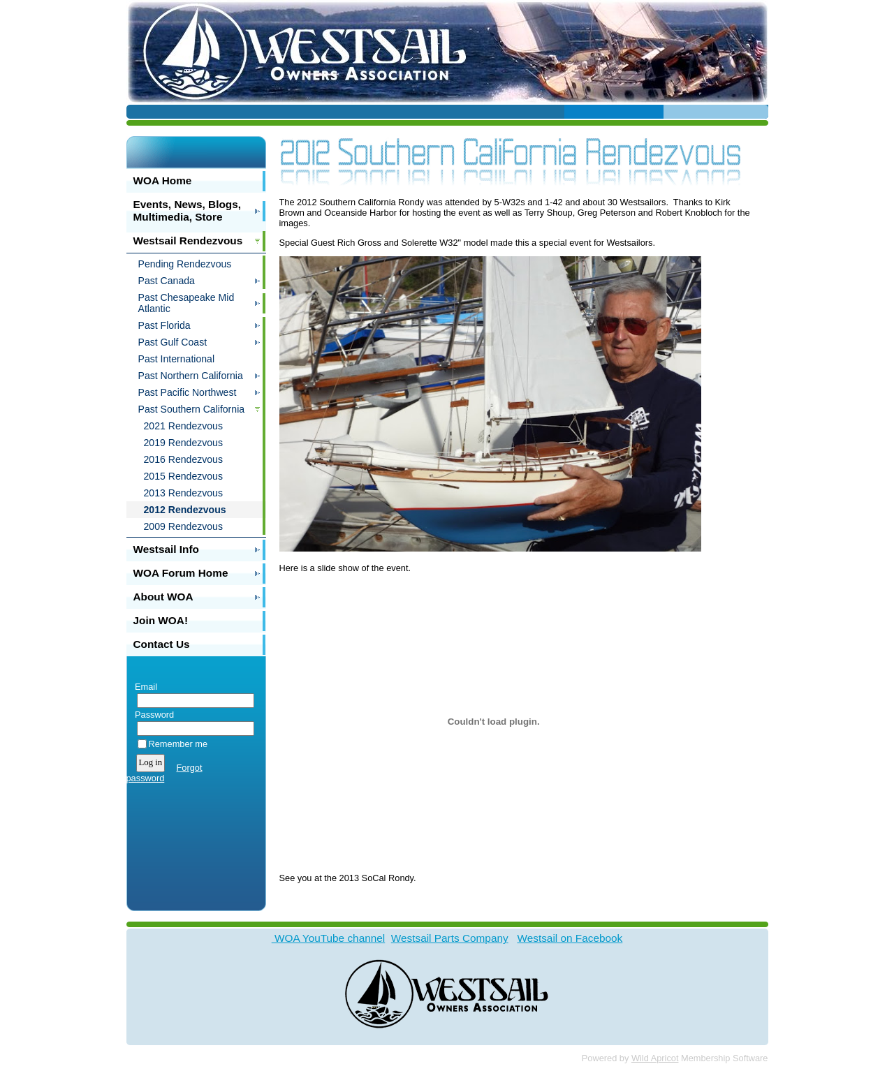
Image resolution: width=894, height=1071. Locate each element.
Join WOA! (161, 620)
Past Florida (164, 325)
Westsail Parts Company (449, 938)
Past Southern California (191, 409)
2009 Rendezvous (184, 526)
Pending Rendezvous (185, 263)
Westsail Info (166, 549)
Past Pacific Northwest (187, 392)
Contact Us (161, 644)
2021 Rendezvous (184, 425)
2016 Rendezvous (184, 459)
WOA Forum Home (180, 573)
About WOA (163, 597)
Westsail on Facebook (569, 938)
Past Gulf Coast (172, 342)
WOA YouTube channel (329, 938)
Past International (176, 358)
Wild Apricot (655, 1058)
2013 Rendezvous (184, 492)
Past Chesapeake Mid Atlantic (186, 303)
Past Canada (166, 280)
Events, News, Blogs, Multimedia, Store (187, 210)
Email (143, 686)
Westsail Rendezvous (188, 240)
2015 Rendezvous (184, 476)
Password (152, 714)
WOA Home (162, 180)
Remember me (178, 744)
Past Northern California (190, 375)
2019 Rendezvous (184, 442)
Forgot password (164, 772)
